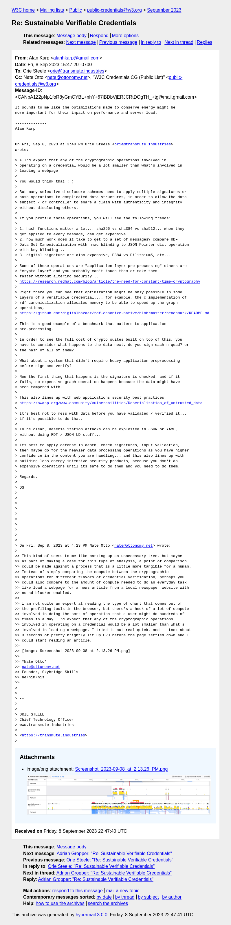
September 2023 (164, 10)
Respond (99, 35)
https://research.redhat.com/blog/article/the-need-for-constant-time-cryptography (110, 281)
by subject (148, 897)
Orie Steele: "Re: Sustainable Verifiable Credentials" (119, 859)
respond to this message (77, 890)
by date (103, 897)
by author (172, 897)
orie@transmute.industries (77, 70)
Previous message (118, 42)
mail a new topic (123, 890)
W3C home (23, 10)
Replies (204, 42)
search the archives (108, 903)
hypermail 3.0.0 (91, 914)
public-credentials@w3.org (114, 10)
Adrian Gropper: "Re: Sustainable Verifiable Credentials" (114, 853)
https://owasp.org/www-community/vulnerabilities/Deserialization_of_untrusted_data (111, 403)
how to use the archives (60, 903)
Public (75, 10)
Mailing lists (52, 10)
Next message (81, 42)
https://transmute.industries (53, 735)
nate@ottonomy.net (67, 77)
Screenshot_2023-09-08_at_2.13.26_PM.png (121, 769)
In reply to (151, 42)
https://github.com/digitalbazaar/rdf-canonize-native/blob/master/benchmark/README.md (114, 313)
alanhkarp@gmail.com (76, 57)
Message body (71, 35)
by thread (125, 897)
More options (125, 35)
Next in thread (178, 42)
